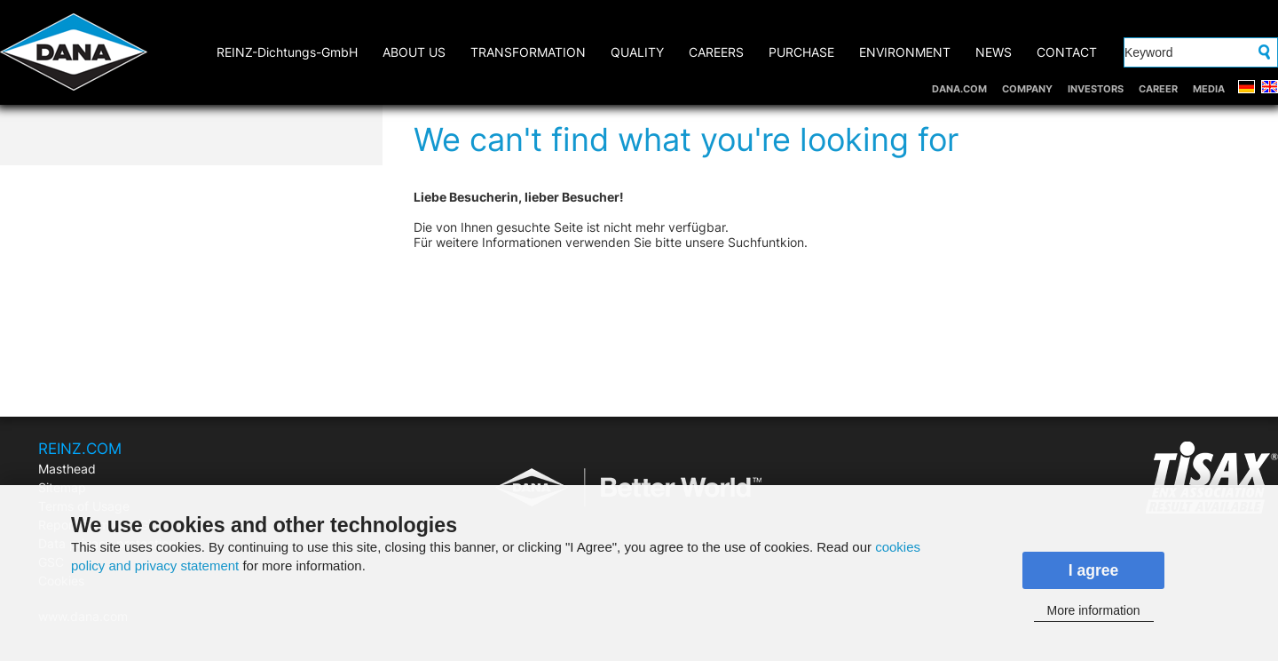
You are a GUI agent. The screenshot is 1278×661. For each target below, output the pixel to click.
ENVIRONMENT (905, 52)
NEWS (993, 52)
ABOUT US (414, 52)
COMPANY (1027, 89)
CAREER (1158, 89)
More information (1093, 610)
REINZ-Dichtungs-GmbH (287, 52)
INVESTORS (1096, 89)
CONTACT (1067, 52)
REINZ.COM (80, 449)
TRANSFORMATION (528, 52)
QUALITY (637, 52)
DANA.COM (959, 89)
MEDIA (1209, 89)
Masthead (67, 468)
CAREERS (716, 52)
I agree (1094, 570)
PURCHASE (801, 52)
